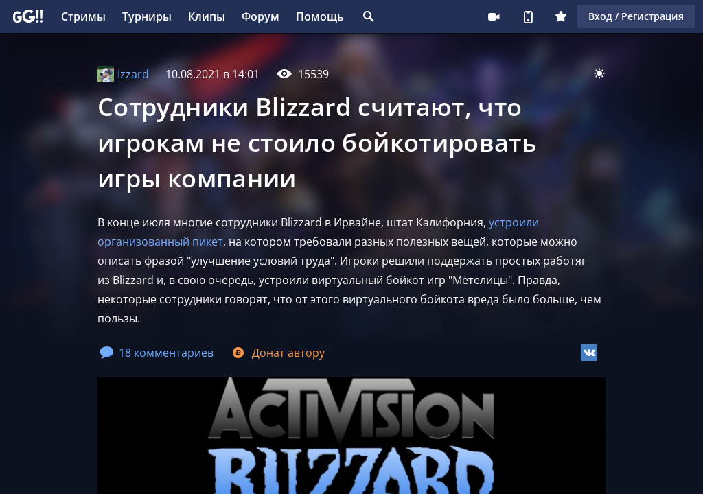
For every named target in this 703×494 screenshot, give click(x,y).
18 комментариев (157, 352)
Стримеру (493, 16)
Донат (277, 352)
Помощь (320, 16)
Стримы (83, 16)
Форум (260, 16)
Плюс (561, 16)
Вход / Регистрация (636, 16)
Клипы (206, 16)
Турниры (147, 16)
